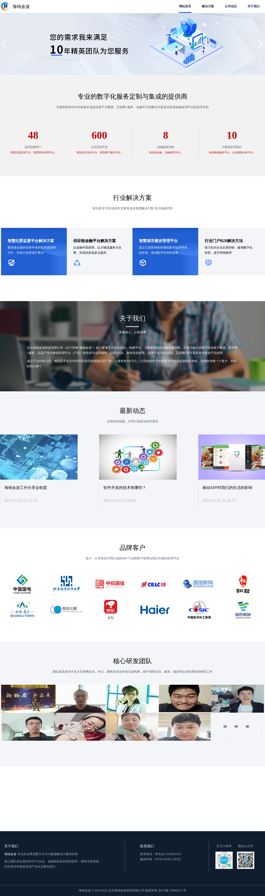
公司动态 (231, 6)
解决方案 (208, 6)
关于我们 (254, 6)
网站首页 (185, 6)
